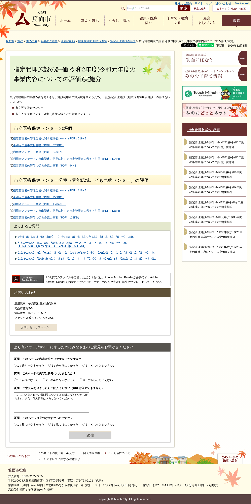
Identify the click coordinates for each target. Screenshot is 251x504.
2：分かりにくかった (65, 365)
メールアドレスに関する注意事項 (59, 459)
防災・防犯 (90, 20)
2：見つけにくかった (65, 424)
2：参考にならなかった (61, 380)
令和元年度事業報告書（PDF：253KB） (38, 197)
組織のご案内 (183, 3)
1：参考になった (28, 380)
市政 (236, 20)
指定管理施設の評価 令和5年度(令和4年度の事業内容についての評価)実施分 (215, 175)
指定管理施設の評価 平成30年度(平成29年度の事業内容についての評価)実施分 (215, 235)
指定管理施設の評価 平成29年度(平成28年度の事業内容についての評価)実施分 (215, 249)
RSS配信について (119, 453)
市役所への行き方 (18, 456)
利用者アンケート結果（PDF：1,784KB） (39, 204)
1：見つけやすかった (30, 424)
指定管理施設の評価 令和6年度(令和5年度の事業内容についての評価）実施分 (216, 160)
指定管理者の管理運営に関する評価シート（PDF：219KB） (51, 138)
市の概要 (31, 41)
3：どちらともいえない (101, 365)
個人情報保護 (91, 453)
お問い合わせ (222, 3)
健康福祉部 (68, 41)
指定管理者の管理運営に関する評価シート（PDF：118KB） (51, 190)
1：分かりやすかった (30, 365)
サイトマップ (203, 3)
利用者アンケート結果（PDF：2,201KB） (39, 151)
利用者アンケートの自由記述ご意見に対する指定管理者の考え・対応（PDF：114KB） (68, 158)
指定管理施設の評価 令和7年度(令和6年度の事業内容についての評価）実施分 (216, 145)
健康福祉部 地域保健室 (92, 41)
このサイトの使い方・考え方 (56, 453)
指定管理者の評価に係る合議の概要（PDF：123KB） (47, 217)
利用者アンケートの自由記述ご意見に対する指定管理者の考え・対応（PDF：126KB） (68, 210)
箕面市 (10, 41)
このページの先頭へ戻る (229, 459)
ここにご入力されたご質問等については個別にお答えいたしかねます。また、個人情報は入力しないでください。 (51, 402)
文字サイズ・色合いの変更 (231, 8)
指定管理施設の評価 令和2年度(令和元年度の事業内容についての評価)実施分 (216, 205)
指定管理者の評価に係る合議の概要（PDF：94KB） (46, 165)
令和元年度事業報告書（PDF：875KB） (38, 145)
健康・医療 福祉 (148, 20)
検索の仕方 (200, 8)
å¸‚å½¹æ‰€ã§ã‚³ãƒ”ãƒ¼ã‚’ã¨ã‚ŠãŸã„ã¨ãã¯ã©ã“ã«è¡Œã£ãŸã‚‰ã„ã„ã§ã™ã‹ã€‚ (87, 258)
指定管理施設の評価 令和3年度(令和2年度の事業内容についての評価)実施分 (215, 190)
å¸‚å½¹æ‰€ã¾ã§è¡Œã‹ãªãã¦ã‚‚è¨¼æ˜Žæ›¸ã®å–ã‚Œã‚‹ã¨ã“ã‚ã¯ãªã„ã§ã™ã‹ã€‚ (86, 252)
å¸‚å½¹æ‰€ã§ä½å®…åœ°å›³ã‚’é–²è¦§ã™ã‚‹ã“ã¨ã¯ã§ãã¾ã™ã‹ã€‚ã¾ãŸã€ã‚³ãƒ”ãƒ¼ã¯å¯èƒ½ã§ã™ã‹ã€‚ (72, 244)
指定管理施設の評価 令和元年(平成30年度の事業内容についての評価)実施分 (215, 219)
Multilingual (242, 3)
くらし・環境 (119, 20)
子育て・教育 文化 (177, 20)
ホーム (65, 20)
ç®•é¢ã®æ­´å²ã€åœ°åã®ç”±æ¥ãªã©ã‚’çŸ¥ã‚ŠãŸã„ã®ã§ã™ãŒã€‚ (76, 236)
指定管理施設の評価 (123, 41)
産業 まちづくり (207, 20)
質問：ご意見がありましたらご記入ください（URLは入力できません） (59, 388)
